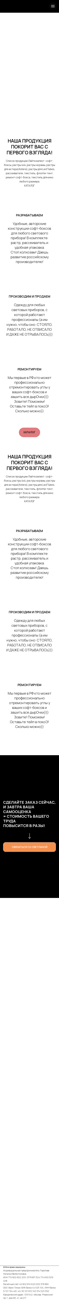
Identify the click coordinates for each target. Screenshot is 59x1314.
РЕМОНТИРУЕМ (29, 369)
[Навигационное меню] (53, 6)
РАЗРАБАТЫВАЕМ (29, 215)
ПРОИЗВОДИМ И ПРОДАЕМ (29, 296)
